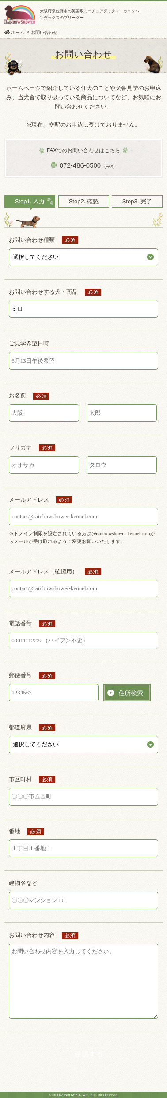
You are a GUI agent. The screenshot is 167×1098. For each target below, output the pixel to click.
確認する (89, 1054)
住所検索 (130, 693)
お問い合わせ (44, 32)
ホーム (17, 32)
